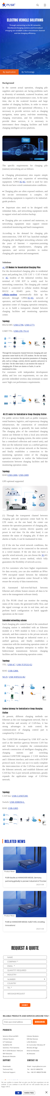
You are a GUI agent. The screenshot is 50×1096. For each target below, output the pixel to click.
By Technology (28, 72)
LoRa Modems (32, 1042)
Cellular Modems (33, 1036)
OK (18, 1093)
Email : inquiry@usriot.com (36, 1066)
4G (24, 182)
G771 (30, 325)
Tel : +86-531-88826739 (35, 1069)
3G (20, 182)
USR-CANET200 (20, 796)
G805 (13, 808)
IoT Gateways (7, 1042)
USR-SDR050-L (17, 802)
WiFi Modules (7, 1054)
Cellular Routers (8, 1039)
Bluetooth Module (9, 1056)
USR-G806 (13, 475)
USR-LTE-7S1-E (21, 331)
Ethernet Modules (33, 1051)
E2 (24, 664)
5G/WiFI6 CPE (7, 1045)
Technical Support (9, 1072)
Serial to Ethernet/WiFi (10, 1036)
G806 (13, 671)
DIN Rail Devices (32, 1039)
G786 (18, 325)
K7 (11, 664)
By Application (9, 72)
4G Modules (31, 1054)
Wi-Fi (5, 677)
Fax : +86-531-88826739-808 (36, 1072)
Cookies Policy (29, 1093)
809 (24, 475)
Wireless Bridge (32, 1048)
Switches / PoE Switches (11, 1048)
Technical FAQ (8, 1069)
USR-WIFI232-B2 (17, 677)
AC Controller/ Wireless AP (36, 1045)
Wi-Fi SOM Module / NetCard (13, 1051)
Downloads (7, 1066)
